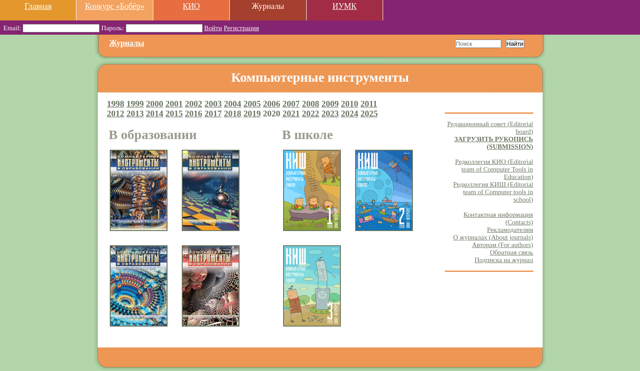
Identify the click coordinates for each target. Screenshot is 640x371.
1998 (115, 103)
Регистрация (241, 28)
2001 (174, 103)
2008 (310, 103)
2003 (213, 103)
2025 (369, 113)
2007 (291, 103)
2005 (252, 103)
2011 (368, 103)
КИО (191, 6)
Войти (213, 28)
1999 (135, 103)
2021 (291, 113)
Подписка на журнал (504, 259)
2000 (154, 103)
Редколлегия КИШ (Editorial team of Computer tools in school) (493, 192)
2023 (330, 113)
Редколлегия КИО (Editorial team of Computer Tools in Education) (494, 169)
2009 (330, 103)
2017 (213, 113)
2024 (349, 113)
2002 (193, 103)
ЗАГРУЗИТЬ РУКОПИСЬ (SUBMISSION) (493, 143)
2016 (193, 113)
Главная (38, 6)
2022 (310, 113)
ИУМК (344, 6)
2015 (174, 113)
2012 (115, 113)
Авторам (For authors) (502, 244)
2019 (252, 113)
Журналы (126, 43)
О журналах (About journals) (493, 237)
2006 (271, 103)
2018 (232, 113)
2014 (154, 113)
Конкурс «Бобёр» (114, 6)
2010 (349, 103)
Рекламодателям (510, 229)
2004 (232, 103)
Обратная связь (511, 252)
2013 (135, 113)
